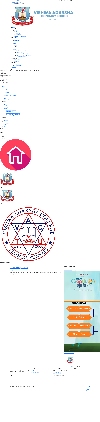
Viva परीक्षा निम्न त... (68, 270)
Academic (14, 58)
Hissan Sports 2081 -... (69, 366)
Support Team (17, 34)
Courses (14, 62)
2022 (17, 46)
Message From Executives (20, 36)
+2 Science (16, 64)
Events (15, 43)
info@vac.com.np (3, 134)
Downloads (16, 40)
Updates (14, 42)
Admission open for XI (21, 51)
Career (88, 389)
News (15, 45)
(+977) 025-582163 (16, 2)
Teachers (16, 31)
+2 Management (18, 65)
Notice (15, 49)
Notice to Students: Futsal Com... (23, 55)
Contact (14, 67)
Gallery (16, 39)
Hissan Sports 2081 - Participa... (23, 53)
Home (13, 27)
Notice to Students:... (69, 353)
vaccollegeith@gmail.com (18, 0)
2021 (17, 48)
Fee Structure (17, 61)
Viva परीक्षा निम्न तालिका (20, 56)
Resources (14, 37)
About (15, 30)
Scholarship (17, 59)
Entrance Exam (19, 52)
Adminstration (17, 33)
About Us (14, 28)
